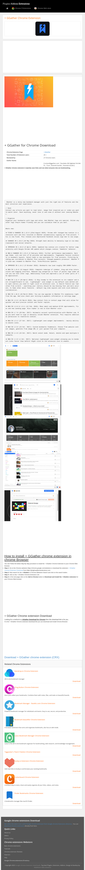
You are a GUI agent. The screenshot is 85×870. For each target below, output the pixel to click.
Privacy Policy (8, 838)
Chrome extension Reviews (13, 852)
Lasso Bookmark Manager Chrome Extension (31, 736)
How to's (7, 855)
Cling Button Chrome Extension (26, 687)
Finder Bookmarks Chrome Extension (28, 793)
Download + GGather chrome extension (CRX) (31, 657)
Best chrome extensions (12, 846)
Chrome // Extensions (21, 8)
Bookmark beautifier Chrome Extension (29, 720)
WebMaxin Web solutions (42, 867)
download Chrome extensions (14, 826)
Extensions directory (65, 824)
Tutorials (7, 849)
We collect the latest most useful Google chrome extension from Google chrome (31, 824)
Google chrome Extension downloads (27, 865)
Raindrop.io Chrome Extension (26, 671)
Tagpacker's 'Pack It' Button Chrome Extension (22, 752)
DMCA (6, 836)
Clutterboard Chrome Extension (26, 777)
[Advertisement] (42, 56)
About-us (7, 833)
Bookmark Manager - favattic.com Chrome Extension (34, 703)
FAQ (5, 858)
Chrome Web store (42, 8)
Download (76, 681)
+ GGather (47, 152)
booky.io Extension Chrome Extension (29, 761)
